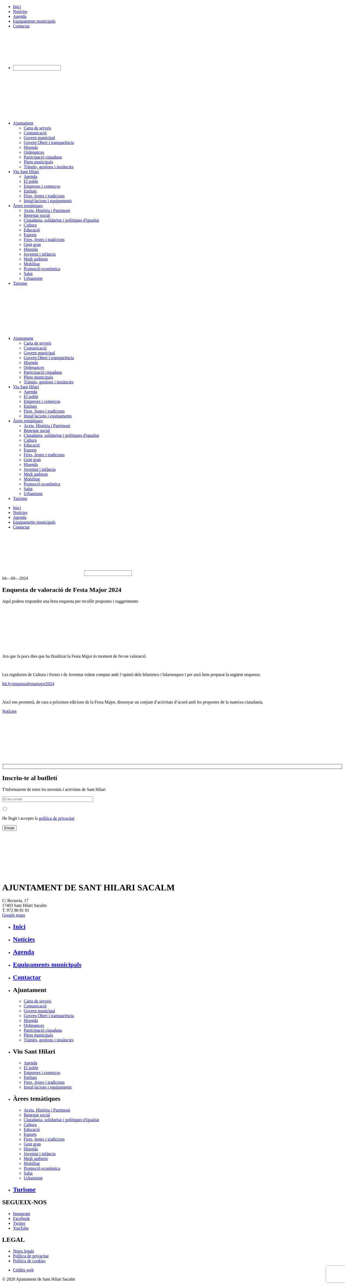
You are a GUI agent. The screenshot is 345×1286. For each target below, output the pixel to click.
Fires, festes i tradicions (44, 196)
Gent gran (32, 244)
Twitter (19, 1223)
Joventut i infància (40, 254)
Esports (30, 234)
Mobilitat (32, 264)
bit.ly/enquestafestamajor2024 (28, 683)
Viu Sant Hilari (26, 171)
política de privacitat (56, 818)
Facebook (21, 1218)
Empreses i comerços (42, 186)
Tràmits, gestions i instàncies (49, 166)
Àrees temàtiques (28, 205)
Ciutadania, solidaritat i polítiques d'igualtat (61, 220)
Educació (32, 230)
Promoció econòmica (42, 268)
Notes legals (23, 1251)
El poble (31, 181)
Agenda (19, 16)
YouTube (21, 1228)
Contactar (21, 26)
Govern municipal (39, 137)
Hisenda (31, 147)
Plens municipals (38, 162)
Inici (17, 6)
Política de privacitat (31, 1256)
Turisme (20, 283)
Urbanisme (33, 278)
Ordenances (34, 152)
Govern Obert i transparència (49, 142)
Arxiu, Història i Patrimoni (47, 210)
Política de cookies (29, 1260)
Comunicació (35, 133)
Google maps (13, 915)
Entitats (30, 191)
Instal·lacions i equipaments (48, 200)
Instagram (21, 1213)
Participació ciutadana (43, 157)
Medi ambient (36, 259)
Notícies (20, 11)
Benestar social (37, 215)
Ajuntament (23, 123)
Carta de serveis (37, 128)
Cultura (30, 225)
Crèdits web (23, 1270)
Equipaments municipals (34, 21)
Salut (28, 273)
